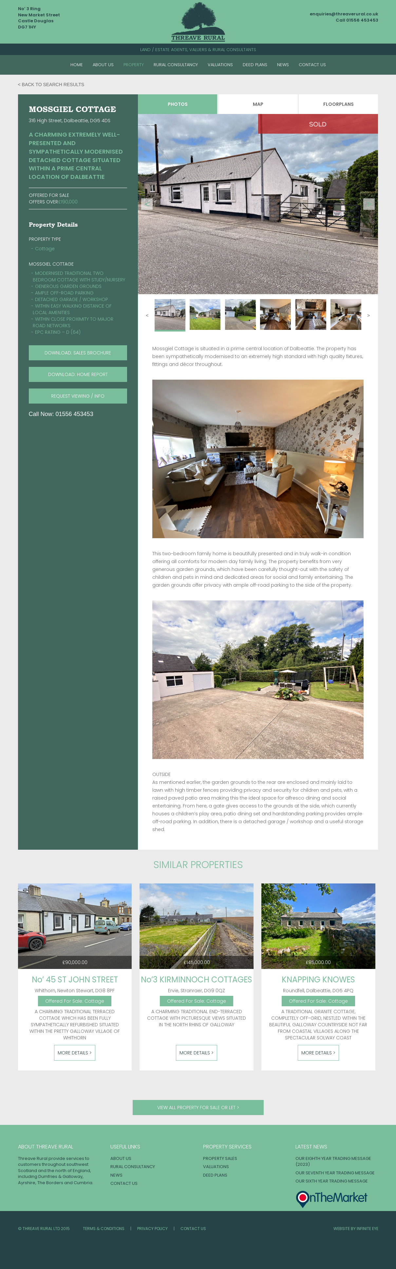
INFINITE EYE (367, 1228)
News (283, 65)
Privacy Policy (152, 1228)
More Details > (75, 1053)
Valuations (220, 65)
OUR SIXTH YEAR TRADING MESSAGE (331, 1181)
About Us (103, 65)
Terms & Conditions (103, 1228)
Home (76, 65)
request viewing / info (77, 396)
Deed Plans (255, 65)
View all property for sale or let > (198, 1107)
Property (133, 65)
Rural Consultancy (176, 65)
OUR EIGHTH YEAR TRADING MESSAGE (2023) (333, 1161)
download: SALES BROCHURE (78, 353)
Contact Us (312, 65)
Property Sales (220, 1158)
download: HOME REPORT (78, 374)
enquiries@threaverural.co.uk (344, 14)
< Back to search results (51, 84)
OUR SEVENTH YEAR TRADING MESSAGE (335, 1173)
